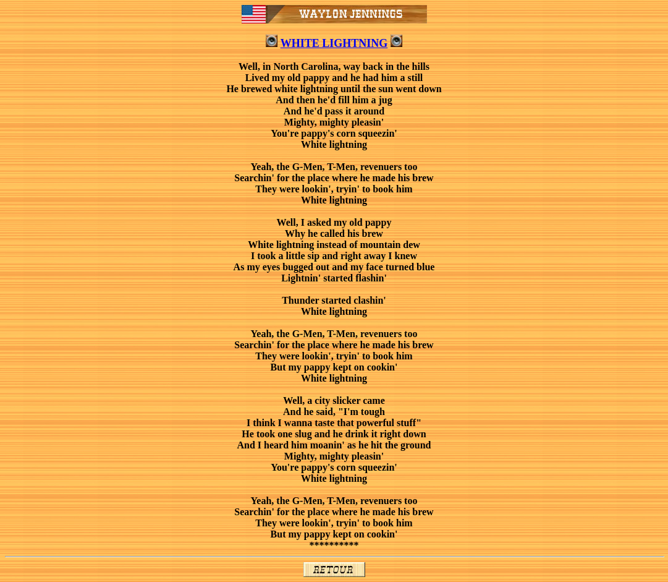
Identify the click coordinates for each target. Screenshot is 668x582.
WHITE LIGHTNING (334, 43)
